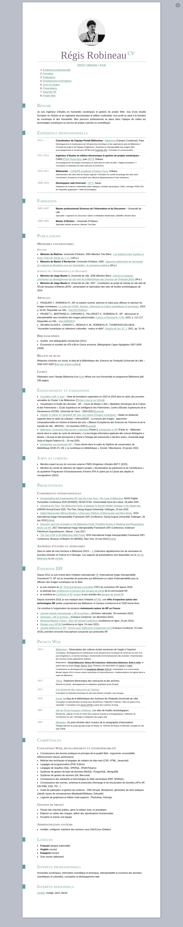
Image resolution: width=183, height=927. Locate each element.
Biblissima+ (61, 654)
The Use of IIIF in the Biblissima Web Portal (62, 539)
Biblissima (110, 142)
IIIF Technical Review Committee (76, 591)
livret (81, 379)
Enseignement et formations (57, 81)
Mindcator (60, 728)
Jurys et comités (51, 85)
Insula (58, 704)
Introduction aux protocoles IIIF (56, 447)
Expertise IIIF (49, 93)
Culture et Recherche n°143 (110, 320)
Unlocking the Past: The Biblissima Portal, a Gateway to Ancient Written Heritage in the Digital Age (90, 509)
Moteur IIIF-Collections (95, 667)
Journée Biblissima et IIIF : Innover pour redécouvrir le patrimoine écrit (76, 633)
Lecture (40, 899)
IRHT (90, 160)
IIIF (97, 579)
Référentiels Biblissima (117, 667)
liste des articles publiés (67, 367)
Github (122, 671)
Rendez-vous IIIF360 (50, 629)
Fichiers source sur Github (90, 403)
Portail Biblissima (75, 667)
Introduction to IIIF (108, 433)
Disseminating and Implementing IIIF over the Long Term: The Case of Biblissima (81, 502)
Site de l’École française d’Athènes (73, 716)
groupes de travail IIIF (113, 599)
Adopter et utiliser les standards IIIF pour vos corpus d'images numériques (78, 418)
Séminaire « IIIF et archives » (55, 621)
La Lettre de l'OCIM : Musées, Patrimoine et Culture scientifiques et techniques (98, 309)
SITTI (91, 184)
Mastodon (92, 65)
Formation (48, 74)
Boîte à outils (135, 667)
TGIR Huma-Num (72, 160)
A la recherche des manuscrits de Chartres (77, 695)
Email (103, 65)
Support (99, 414)
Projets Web (49, 96)
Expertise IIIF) (101, 151)
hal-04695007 (67, 323)
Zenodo (59, 562)
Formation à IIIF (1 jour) (52, 399)
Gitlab (129, 671)
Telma (58, 686)
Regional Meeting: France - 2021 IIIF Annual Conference (69, 625)
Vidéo (50, 524)
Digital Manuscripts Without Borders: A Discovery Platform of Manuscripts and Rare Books (86, 517)
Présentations (50, 89)
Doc (89, 671)
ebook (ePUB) (86, 710)
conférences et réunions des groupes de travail (80, 595)
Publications (49, 78)
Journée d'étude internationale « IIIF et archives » (65, 618)
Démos (84, 671)
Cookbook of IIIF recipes (68, 599)
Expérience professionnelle (56, 70)
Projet (77, 671)
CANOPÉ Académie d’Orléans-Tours (89, 172)
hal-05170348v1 (77, 312)
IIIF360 (97, 604)
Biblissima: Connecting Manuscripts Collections (64, 433)
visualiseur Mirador (95, 674)
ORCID (81, 65)
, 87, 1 (116, 331)
